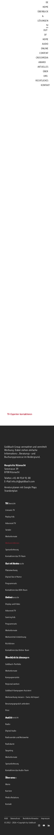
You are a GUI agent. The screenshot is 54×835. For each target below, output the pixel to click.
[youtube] (44, 825)
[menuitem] (47, 2)
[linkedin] (49, 825)
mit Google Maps (28, 487)
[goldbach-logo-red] (11, 43)
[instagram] (39, 825)
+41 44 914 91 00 (21, 477)
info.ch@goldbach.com (23, 481)
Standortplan (10, 490)
